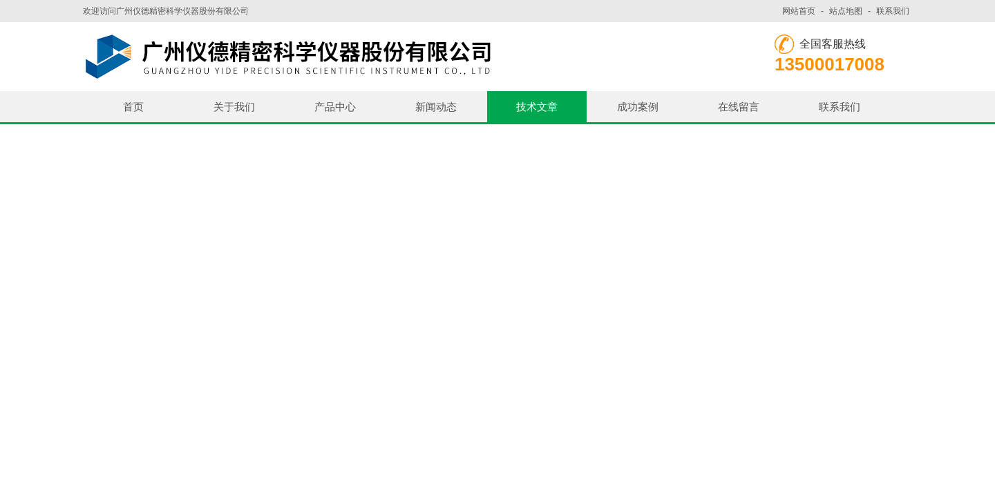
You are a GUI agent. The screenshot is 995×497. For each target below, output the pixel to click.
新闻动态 (436, 107)
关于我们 (234, 107)
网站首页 (798, 11)
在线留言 (738, 107)
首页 (133, 107)
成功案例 (637, 107)
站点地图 (845, 11)
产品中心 (335, 107)
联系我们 (892, 11)
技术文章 (537, 107)
